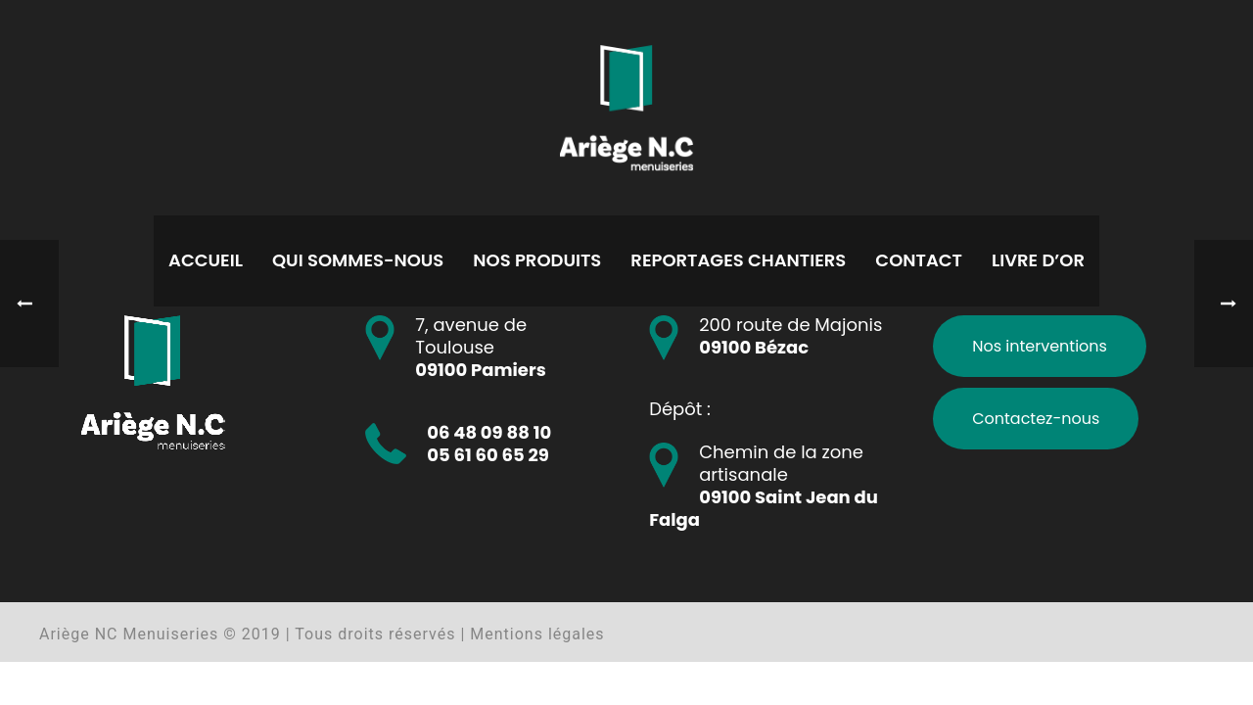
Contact (918, 260)
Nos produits (537, 260)
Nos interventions (1039, 346)
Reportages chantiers (738, 260)
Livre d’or (1038, 260)
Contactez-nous (1035, 418)
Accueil (205, 260)
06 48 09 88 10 (489, 432)
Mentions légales (537, 634)
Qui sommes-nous (357, 260)
